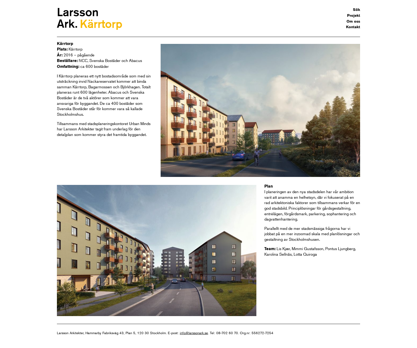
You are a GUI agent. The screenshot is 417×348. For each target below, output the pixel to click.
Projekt (353, 15)
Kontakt (353, 26)
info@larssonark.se (194, 333)
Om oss (353, 21)
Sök (356, 9)
